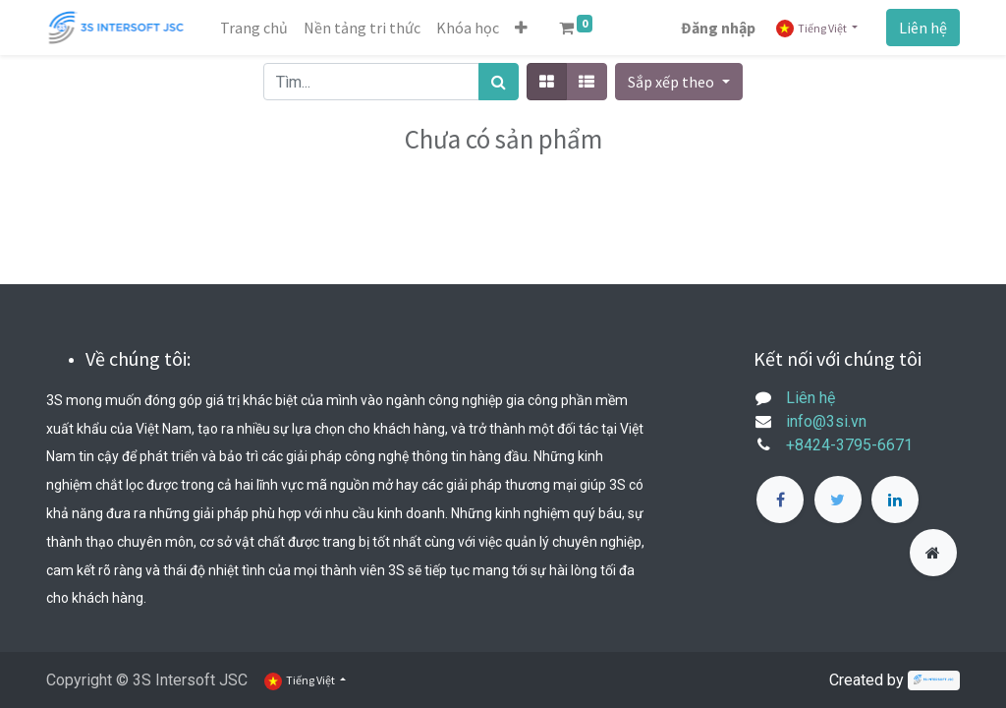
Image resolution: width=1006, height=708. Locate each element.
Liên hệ (923, 27)
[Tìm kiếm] (498, 81)
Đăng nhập (718, 27)
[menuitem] (254, 27)
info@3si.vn (826, 421)
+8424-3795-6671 (849, 445)
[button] (521, 27)
